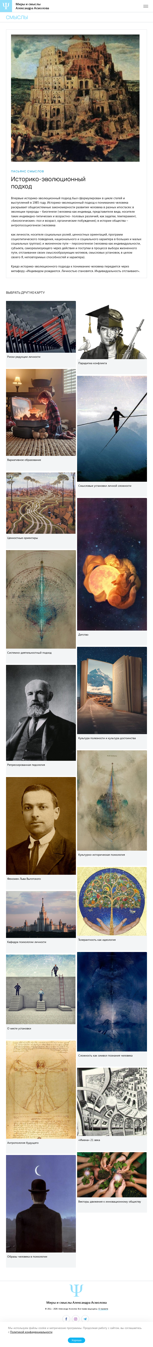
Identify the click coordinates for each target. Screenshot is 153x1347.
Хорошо (76, 1340)
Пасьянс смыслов (27, 171)
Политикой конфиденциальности (31, 1332)
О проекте (103, 1308)
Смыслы (17, 17)
